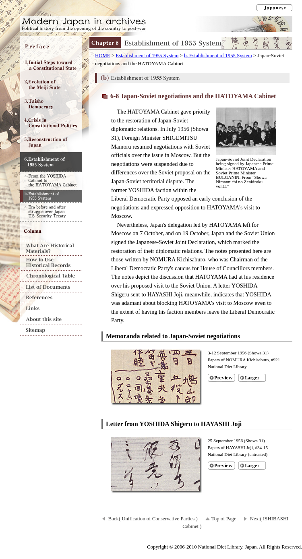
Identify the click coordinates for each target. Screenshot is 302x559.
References (51, 297)
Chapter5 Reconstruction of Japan (51, 142)
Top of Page (223, 519)
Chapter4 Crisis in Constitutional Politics (51, 123)
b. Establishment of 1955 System (218, 55)
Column (51, 231)
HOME (102, 55)
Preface (51, 46)
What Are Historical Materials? (51, 248)
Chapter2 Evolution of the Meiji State (51, 84)
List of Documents (51, 287)
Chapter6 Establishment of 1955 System (51, 162)
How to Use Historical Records (51, 263)
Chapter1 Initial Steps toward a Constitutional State (51, 65)
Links (51, 308)
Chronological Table (51, 276)
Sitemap (51, 330)
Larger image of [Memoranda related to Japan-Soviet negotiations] (252, 378)
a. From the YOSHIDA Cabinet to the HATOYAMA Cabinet (51, 181)
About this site (51, 319)
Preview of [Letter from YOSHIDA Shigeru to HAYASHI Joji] (221, 466)
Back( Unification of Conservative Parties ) (153, 519)
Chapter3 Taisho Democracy (51, 104)
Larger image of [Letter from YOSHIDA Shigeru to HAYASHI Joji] (252, 466)
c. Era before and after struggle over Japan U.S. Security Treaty (51, 212)
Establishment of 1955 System (147, 55)
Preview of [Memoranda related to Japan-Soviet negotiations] (221, 378)
